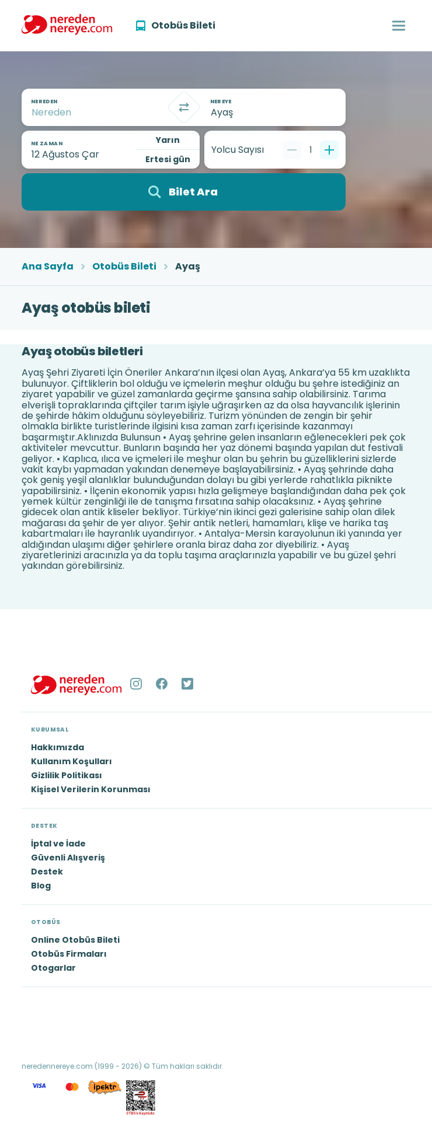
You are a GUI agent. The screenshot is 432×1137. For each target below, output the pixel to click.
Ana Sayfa (48, 266)
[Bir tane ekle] (329, 150)
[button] (398, 25)
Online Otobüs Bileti (75, 940)
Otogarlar (53, 968)
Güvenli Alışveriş (68, 857)
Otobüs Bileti (124, 266)
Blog (41, 885)
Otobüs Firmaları (69, 954)
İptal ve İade (58, 843)
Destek (47, 871)
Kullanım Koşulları (71, 761)
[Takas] (184, 107)
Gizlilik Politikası (66, 775)
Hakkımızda (57, 747)
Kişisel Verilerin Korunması (91, 789)
